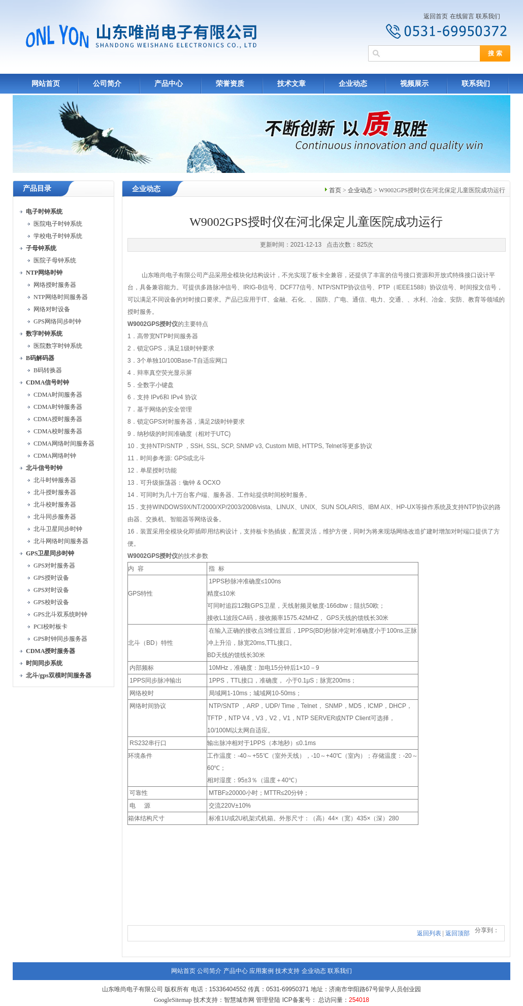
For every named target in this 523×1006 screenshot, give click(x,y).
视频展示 (414, 83)
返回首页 (435, 16)
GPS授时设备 (51, 577)
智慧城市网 (239, 999)
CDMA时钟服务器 (58, 406)
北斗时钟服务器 (55, 480)
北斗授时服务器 (55, 492)
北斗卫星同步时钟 (58, 528)
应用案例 (261, 970)
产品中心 (168, 83)
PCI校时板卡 (51, 626)
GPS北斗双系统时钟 (60, 614)
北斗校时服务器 (55, 504)
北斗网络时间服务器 (61, 541)
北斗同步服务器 (55, 516)
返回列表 (429, 933)
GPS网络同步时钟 (57, 321)
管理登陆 (268, 999)
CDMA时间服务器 (58, 394)
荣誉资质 (230, 83)
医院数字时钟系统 (58, 345)
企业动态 (353, 83)
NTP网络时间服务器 (61, 297)
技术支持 (287, 970)
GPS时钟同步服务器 (60, 638)
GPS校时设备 (51, 602)
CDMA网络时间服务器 (64, 443)
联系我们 (488, 16)
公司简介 (107, 83)
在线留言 (462, 16)
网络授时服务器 (55, 284)
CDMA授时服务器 (58, 419)
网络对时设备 (52, 309)
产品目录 (37, 188)
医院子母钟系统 (55, 260)
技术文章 (291, 83)
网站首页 (45, 83)
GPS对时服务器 (54, 565)
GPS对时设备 (51, 590)
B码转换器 (48, 370)
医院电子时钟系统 (58, 223)
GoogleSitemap (173, 999)
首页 (335, 190)
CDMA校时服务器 (58, 431)
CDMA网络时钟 (55, 455)
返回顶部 (457, 933)
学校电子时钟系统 (58, 236)
